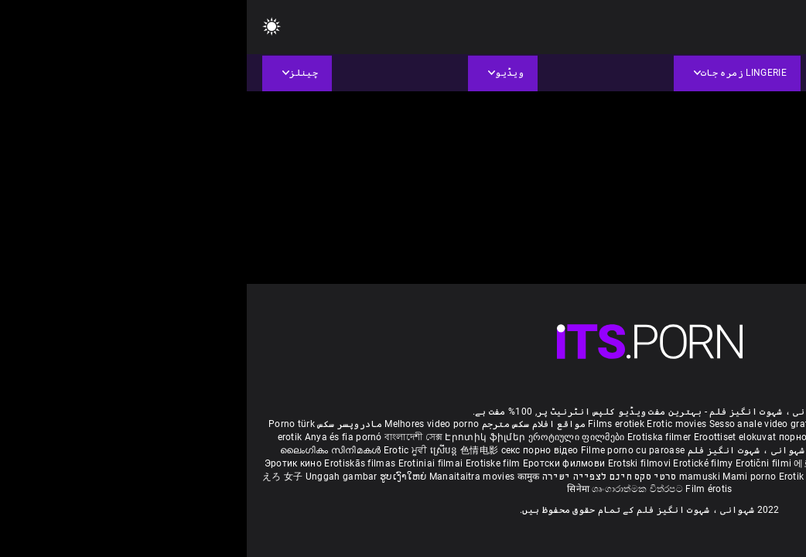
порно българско (571, 437)
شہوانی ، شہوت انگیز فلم (498, 450)
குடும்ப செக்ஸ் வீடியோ (664, 437)
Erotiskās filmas (114, 463)
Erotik (667, 463)
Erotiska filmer (414, 437)
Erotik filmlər (561, 476)
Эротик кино (48, 463)
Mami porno (502, 476)
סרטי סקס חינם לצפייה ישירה (362, 476)
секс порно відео (293, 450)
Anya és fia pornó (96, 437)
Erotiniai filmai (185, 463)
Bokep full (612, 476)
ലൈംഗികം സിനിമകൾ (85, 450)
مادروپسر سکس (102, 424)
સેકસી (731, 437)
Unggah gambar (96, 476)
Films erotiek (369, 424)
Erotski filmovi (394, 463)
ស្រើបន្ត (198, 450)
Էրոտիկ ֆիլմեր (239, 437)
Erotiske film (247, 463)
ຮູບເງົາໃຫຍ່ (158, 476)
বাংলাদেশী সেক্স (167, 437)
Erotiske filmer (714, 463)
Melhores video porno (185, 424)
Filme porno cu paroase (386, 450)
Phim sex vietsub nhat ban (630, 424)
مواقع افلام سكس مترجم (287, 424)
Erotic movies (431, 424)
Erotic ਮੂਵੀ (160, 450)
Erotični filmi (518, 463)
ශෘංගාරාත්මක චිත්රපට (392, 489)
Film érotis (462, 489)
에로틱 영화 (573, 463)
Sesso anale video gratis (516, 424)
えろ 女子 (35, 476)
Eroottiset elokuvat (489, 437)
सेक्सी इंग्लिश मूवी (622, 450)
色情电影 (233, 450)
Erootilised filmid (674, 476)
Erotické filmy (457, 463)
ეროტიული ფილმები (331, 437)
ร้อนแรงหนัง (627, 463)
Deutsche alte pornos (738, 424)
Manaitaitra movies (227, 476)
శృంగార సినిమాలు (690, 450)
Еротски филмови (318, 463)
